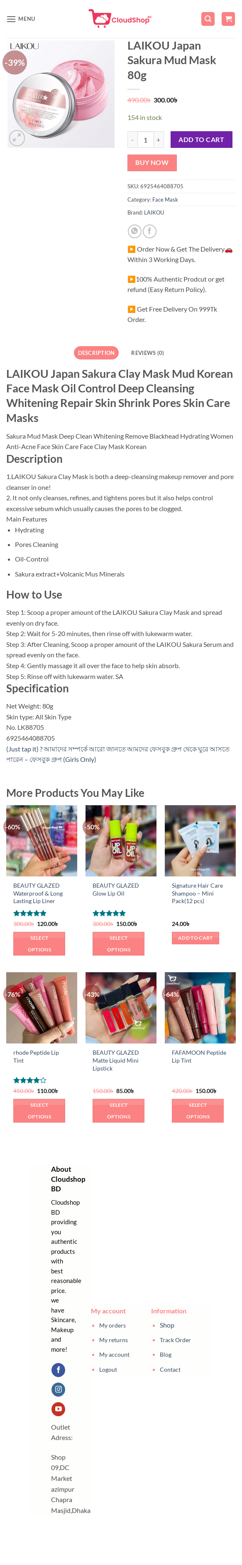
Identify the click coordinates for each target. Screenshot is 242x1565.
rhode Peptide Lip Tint (36, 1056)
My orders (112, 1325)
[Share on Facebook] (149, 231)
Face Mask (165, 199)
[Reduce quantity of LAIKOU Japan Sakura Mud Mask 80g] (132, 139)
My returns (113, 1339)
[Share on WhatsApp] (135, 231)
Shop (167, 1325)
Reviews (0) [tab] (147, 352)
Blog (165, 1354)
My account (114, 1354)
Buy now (152, 162)
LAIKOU (154, 212)
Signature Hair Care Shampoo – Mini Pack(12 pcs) (197, 893)
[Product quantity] (145, 139)
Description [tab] (96, 352)
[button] (20, 19)
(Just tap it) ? (25, 749)
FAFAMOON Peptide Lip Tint (199, 1056)
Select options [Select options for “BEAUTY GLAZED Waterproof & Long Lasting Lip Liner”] (39, 943)
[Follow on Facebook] (58, 1370)
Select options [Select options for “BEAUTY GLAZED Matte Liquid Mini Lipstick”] (118, 1110)
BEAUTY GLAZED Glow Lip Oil (116, 889)
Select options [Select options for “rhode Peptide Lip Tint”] (39, 1110)
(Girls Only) (79, 759)
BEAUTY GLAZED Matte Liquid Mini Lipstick (116, 1060)
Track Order (175, 1339)
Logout (108, 1369)
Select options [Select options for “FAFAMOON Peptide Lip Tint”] (198, 1110)
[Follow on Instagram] (58, 1390)
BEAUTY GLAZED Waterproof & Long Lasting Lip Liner (38, 893)
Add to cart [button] (195, 938)
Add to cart (201, 139)
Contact (170, 1369)
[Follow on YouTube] (58, 1409)
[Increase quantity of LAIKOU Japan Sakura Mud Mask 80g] (159, 139)
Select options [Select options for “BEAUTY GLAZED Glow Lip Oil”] (118, 943)
